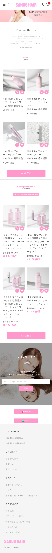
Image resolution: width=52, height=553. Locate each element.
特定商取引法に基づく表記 (18, 522)
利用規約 (10, 511)
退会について (12, 469)
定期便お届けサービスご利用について (23, 495)
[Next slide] (33, 16)
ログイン (10, 464)
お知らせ (10, 490)
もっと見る (26, 173)
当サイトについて (14, 485)
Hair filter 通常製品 (14, 438)
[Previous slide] (18, 16)
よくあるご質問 (13, 532)
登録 (26, 388)
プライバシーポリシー (16, 516)
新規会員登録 (12, 459)
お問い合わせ (12, 527)
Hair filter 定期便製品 (16, 443)
